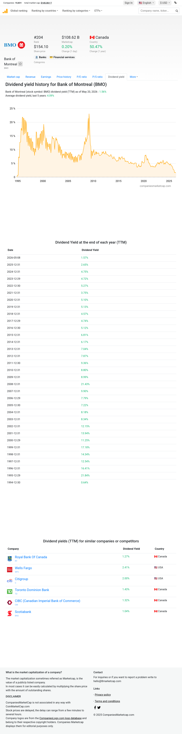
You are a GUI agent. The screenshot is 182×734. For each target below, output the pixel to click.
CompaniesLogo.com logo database (60, 718)
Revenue (31, 76)
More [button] (133, 76)
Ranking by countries (44, 10)
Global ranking (18, 10)
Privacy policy (103, 694)
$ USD (164, 2)
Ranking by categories (75, 10)
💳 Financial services (62, 57)
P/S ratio (97, 76)
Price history (64, 76)
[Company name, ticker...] (158, 11)
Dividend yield (116, 76)
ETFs (97, 10)
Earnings (46, 76)
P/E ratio (82, 76)
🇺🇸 (145, 2)
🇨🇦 (99, 37)
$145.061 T (46, 3)
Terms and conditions (107, 701)
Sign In (129, 2)
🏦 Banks (40, 57)
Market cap (13, 76)
